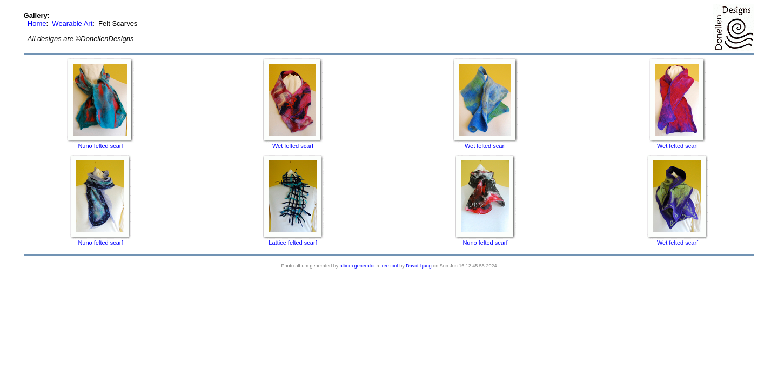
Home (37, 23)
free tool (389, 266)
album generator (357, 266)
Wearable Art (72, 23)
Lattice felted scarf (293, 242)
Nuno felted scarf (100, 146)
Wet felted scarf (292, 146)
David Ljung (419, 266)
